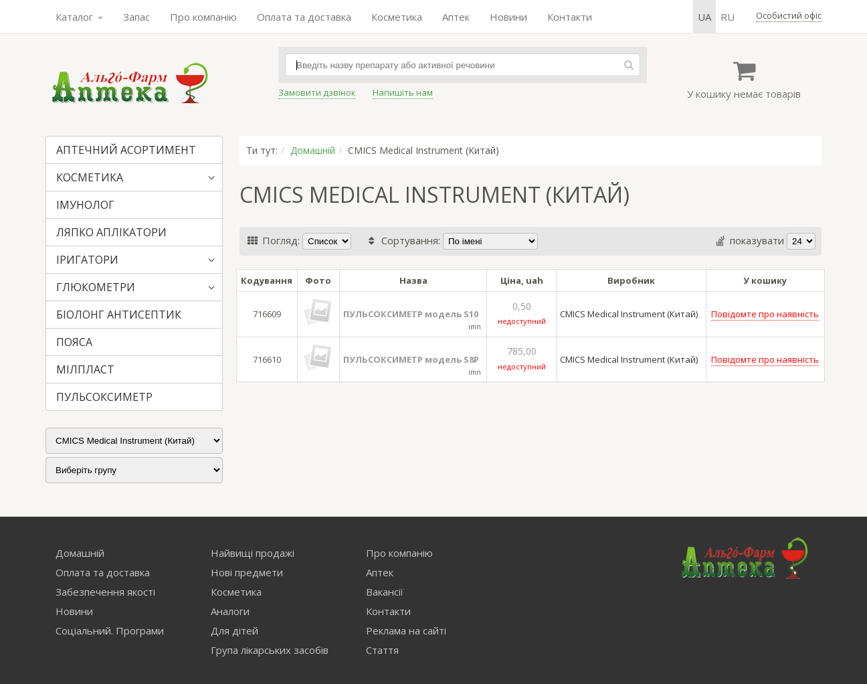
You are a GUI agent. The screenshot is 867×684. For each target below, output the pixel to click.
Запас (136, 16)
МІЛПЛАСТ (85, 369)
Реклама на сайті (406, 630)
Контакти (569, 16)
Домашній (312, 150)
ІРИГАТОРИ (87, 259)
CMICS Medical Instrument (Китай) (629, 314)
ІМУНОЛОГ (85, 204)
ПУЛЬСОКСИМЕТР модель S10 (410, 314)
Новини (508, 16)
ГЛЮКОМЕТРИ (95, 287)
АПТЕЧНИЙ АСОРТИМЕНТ (126, 150)
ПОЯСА (74, 342)
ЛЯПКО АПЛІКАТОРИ (111, 232)
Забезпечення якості (105, 591)
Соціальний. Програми (110, 630)
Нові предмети (247, 572)
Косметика (396, 16)
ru (727, 16)
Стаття (382, 650)
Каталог (79, 16)
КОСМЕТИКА (89, 177)
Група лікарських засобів (269, 650)
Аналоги (230, 611)
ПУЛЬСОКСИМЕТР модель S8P (411, 359)
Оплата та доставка (304, 16)
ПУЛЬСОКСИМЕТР (104, 397)
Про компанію (203, 16)
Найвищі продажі (252, 553)
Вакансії (384, 591)
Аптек (456, 16)
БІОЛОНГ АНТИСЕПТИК (118, 314)
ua (704, 16)
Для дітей (234, 630)
